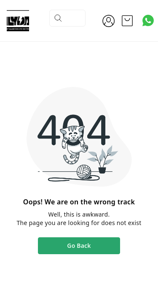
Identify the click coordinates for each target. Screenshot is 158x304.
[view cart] (127, 20)
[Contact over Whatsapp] (148, 20)
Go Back (79, 246)
